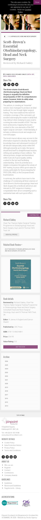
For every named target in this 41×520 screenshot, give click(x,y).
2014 (6, 406)
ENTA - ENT (30, 74)
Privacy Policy (9, 448)
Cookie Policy (9, 443)
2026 (6, 361)
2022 (6, 376)
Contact (7, 470)
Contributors (9, 473)
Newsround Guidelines (12, 486)
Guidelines (8, 483)
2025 (6, 365)
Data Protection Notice (12, 445)
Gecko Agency (31, 518)
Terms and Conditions (12, 450)
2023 (6, 372)
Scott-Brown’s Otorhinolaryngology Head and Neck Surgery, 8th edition (20, 250)
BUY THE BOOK (22, 347)
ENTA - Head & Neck (9, 76)
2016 (6, 398)
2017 (6, 395)
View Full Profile (12, 234)
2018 (6, 391)
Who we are (8, 465)
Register (7, 468)
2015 (6, 402)
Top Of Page (20, 414)
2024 (6, 369)
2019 (6, 387)
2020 (6, 383)
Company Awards (10, 475)
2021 (6, 380)
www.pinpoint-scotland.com (12, 435)
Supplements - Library (12, 488)
